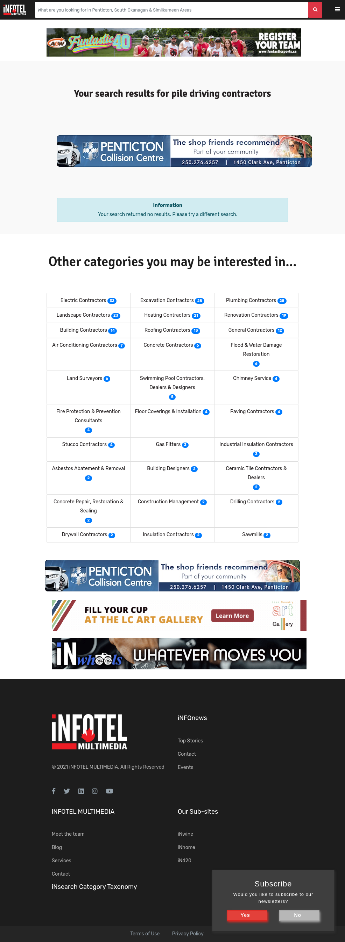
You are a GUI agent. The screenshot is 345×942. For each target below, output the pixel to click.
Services (61, 861)
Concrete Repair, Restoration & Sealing (89, 506)
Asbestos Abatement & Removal (88, 469)
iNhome (186, 847)
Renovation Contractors (251, 315)
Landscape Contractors (83, 315)
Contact (187, 754)
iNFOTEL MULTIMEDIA (93, 767)
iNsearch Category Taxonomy (94, 887)
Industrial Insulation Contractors (256, 444)
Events (185, 767)
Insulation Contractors (168, 535)
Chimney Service (252, 378)
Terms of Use (145, 934)
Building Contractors (83, 330)
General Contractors (251, 330)
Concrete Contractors (168, 345)
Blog (57, 847)
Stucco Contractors (84, 444)
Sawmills (252, 535)
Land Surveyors (84, 378)
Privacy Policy (188, 934)
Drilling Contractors (252, 502)
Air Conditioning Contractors (84, 345)
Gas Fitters (168, 444)
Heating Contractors (167, 315)
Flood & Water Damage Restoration (256, 349)
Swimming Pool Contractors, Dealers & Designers (172, 382)
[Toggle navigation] (342, 10)
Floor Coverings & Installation (168, 412)
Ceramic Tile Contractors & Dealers (256, 473)
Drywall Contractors (84, 535)
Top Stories (190, 741)
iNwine (185, 834)
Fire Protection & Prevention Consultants (88, 416)
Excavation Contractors (167, 300)
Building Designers (168, 469)
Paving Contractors (252, 412)
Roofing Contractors (167, 330)
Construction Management (168, 502)
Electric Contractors (83, 300)
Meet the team (68, 834)
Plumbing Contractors (251, 300)
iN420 (184, 861)
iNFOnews (192, 718)
